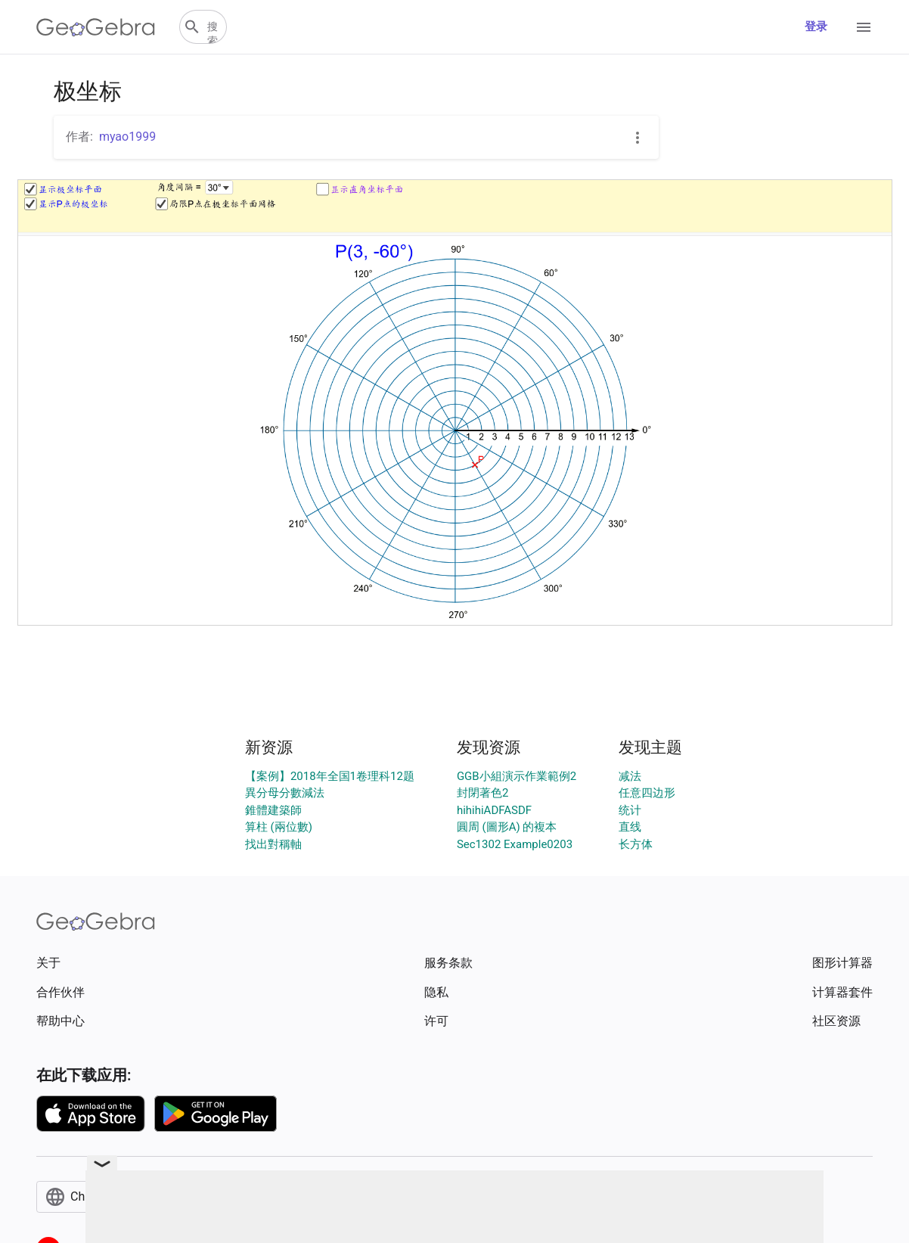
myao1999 (127, 136)
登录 (816, 26)
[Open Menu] (864, 27)
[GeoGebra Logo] (95, 27)
